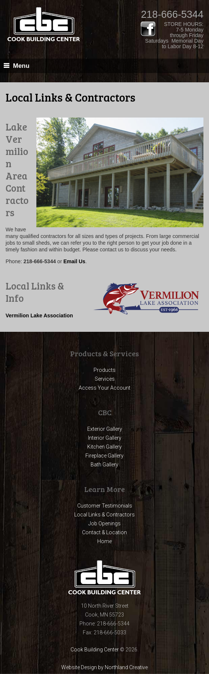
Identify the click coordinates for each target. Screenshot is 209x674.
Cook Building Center (95, 649)
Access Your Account (104, 388)
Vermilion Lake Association (39, 315)
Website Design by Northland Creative (104, 667)
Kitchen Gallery (104, 447)
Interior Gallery (104, 438)
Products (104, 370)
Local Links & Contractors (104, 515)
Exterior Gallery (104, 429)
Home (104, 541)
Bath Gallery (104, 464)
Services (105, 379)
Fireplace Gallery (104, 456)
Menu (21, 65)
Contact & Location (104, 532)
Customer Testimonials (104, 506)
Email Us (74, 261)
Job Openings (104, 523)
